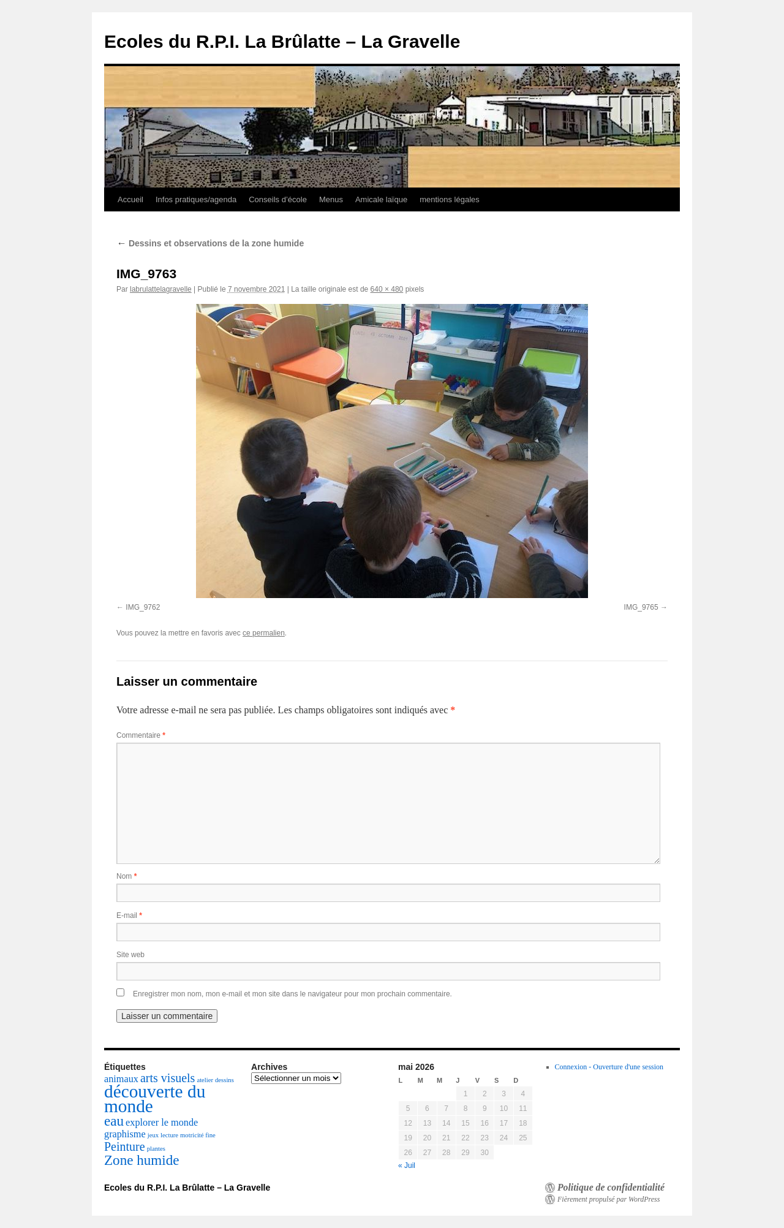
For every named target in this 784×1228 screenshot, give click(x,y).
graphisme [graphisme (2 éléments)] (125, 1134)
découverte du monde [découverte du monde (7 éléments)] (154, 1099)
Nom (126, 876)
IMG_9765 (641, 607)
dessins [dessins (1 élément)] (224, 1080)
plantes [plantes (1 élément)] (156, 1148)
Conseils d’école (278, 199)
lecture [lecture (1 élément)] (169, 1135)
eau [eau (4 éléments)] (114, 1121)
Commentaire (140, 735)
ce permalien (264, 633)
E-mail (129, 915)
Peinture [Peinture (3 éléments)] (124, 1146)
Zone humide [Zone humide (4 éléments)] (141, 1160)
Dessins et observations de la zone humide (210, 243)
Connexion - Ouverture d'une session (609, 1067)
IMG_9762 (143, 607)
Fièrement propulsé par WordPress (608, 1199)
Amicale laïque (381, 199)
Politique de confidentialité (611, 1187)
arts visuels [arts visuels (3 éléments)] (167, 1078)
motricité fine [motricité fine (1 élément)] (198, 1135)
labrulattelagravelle (161, 289)
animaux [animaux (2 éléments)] (121, 1079)
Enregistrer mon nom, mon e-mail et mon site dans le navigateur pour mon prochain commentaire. (292, 994)
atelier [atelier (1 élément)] (205, 1080)
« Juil (406, 1165)
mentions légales (450, 199)
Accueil (130, 199)
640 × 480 (387, 289)
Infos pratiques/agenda (196, 199)
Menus (331, 199)
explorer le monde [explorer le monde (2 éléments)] (162, 1122)
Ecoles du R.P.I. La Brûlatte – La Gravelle (282, 41)
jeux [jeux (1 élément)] (153, 1135)
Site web (130, 954)
